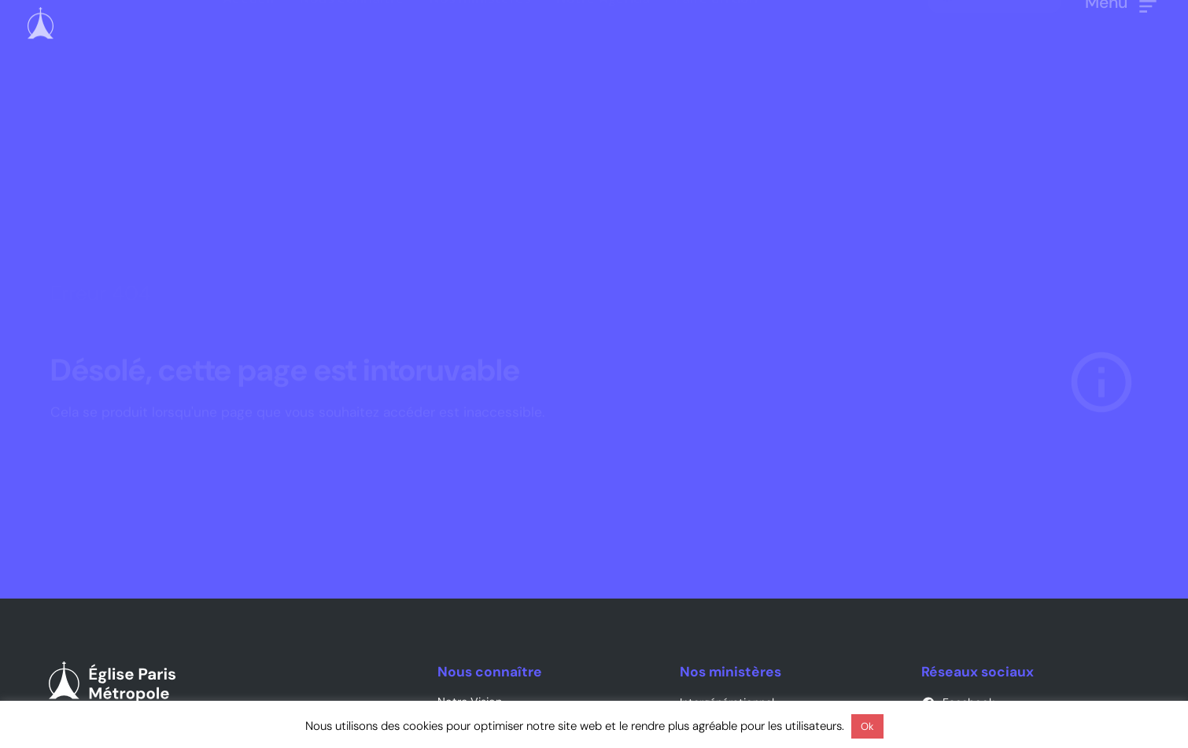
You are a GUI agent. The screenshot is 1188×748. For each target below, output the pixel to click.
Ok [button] (867, 726)
